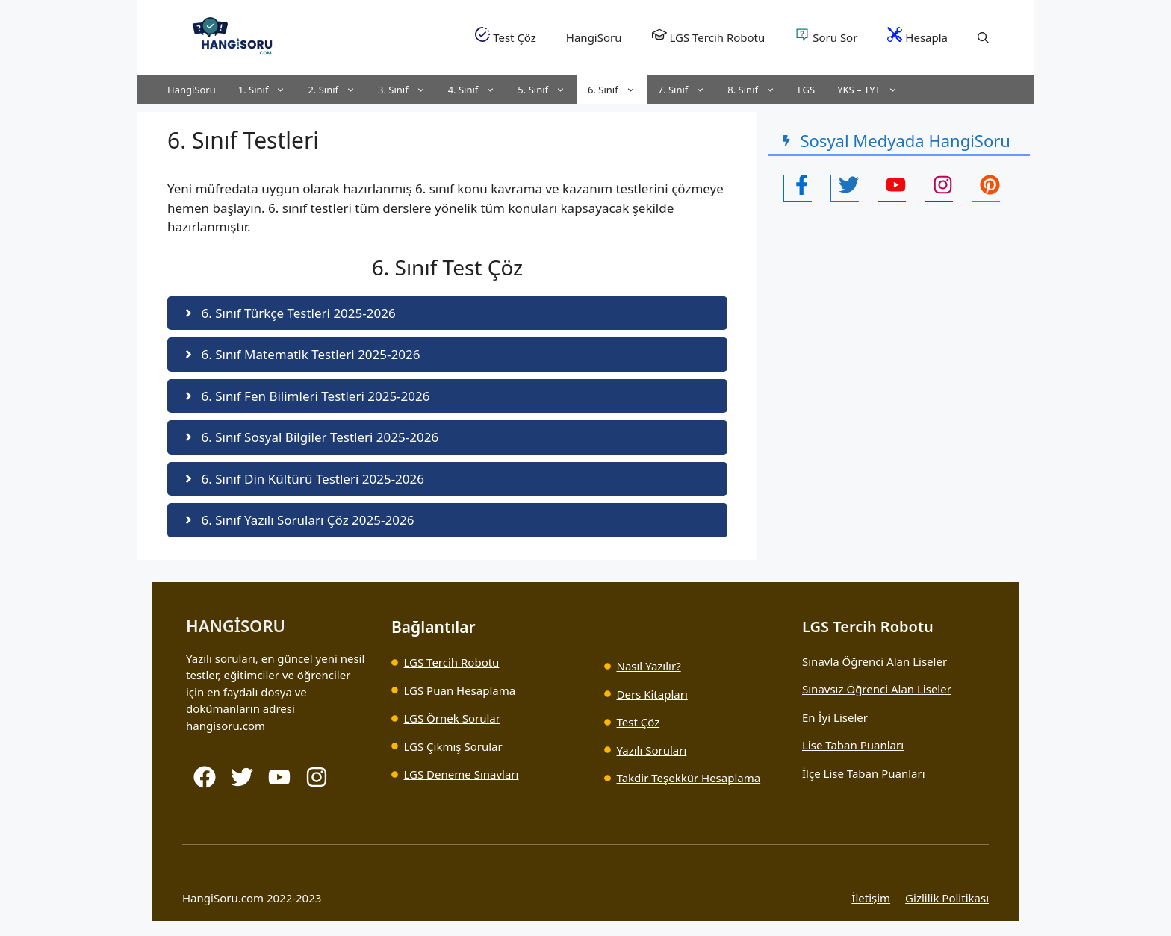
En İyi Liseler (835, 717)
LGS (806, 89)
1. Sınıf (267, 89)
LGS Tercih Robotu (708, 36)
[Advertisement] (888, 321)
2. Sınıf (337, 89)
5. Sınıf (547, 89)
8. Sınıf (756, 89)
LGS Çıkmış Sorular (453, 746)
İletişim (870, 897)
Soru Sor (826, 36)
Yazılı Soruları (652, 750)
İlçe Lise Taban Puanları (863, 773)
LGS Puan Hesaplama (460, 690)
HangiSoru (594, 37)
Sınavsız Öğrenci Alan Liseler (876, 688)
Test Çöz (505, 36)
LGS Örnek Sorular (452, 718)
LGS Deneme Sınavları (461, 774)
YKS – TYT (873, 89)
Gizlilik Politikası (947, 897)
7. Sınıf (687, 89)
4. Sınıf (477, 89)
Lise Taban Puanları (853, 744)
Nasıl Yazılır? (649, 665)
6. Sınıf (617, 89)
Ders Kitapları (652, 694)
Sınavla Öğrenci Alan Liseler (874, 661)
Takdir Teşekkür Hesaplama (689, 777)
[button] (983, 37)
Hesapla (917, 36)
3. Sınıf (407, 89)
